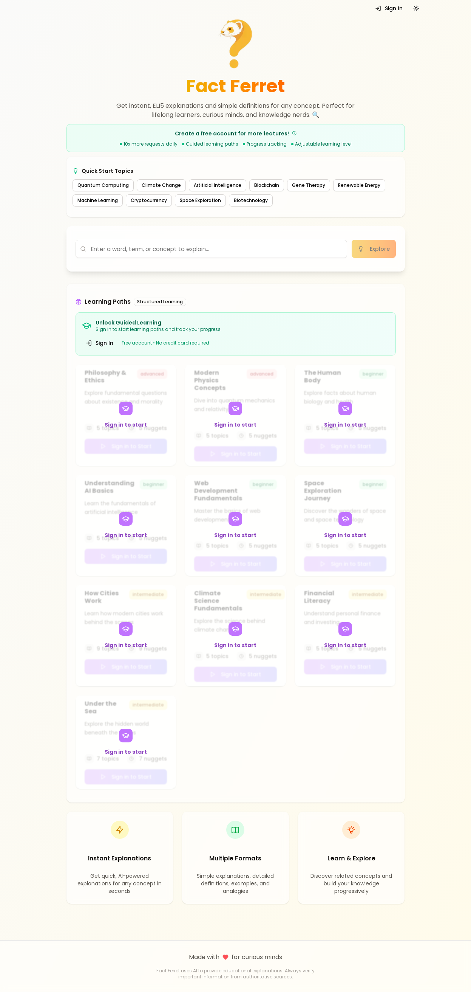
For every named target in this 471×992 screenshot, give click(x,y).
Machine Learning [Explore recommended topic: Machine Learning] (97, 200)
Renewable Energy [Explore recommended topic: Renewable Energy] (359, 185)
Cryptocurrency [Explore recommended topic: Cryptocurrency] (149, 200)
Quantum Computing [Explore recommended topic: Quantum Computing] (103, 185)
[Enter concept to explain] (211, 249)
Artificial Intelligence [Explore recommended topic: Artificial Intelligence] (217, 185)
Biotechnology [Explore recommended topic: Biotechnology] (251, 200)
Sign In (389, 8)
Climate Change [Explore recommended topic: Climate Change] (161, 185)
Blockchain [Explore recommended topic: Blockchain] (266, 185)
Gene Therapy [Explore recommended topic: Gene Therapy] (308, 185)
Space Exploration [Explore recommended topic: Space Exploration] (200, 200)
